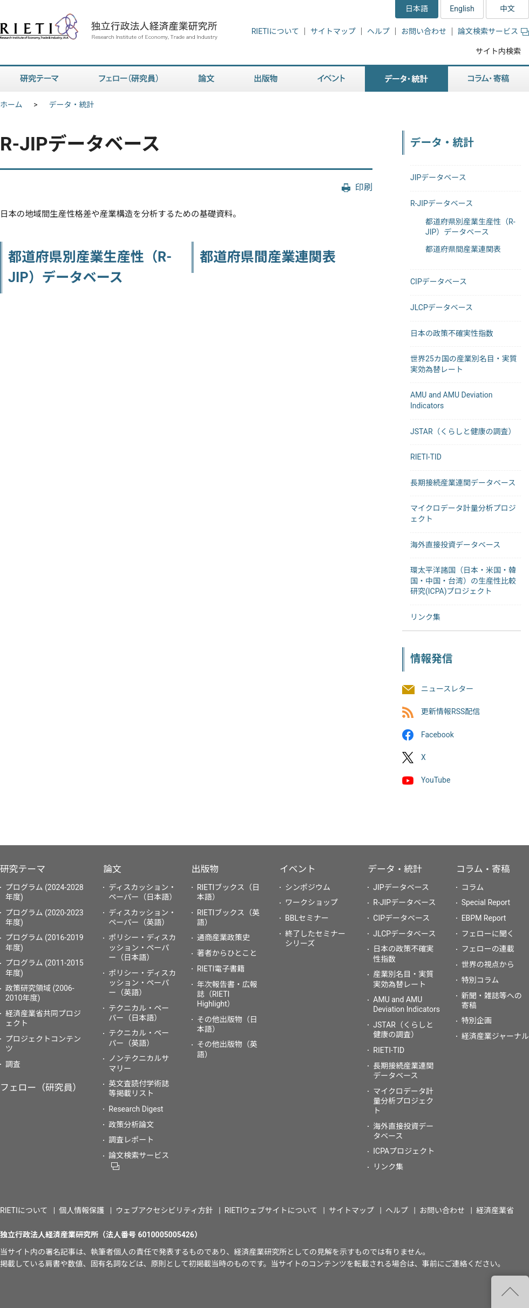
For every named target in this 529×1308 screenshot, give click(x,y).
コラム (473, 887)
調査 (13, 1064)
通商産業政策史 (223, 937)
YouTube (435, 780)
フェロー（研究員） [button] (128, 79)
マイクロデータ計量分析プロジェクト (403, 1101)
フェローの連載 (488, 948)
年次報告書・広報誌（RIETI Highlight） (227, 994)
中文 (507, 8)
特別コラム (480, 980)
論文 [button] (206, 79)
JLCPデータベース (441, 307)
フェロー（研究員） (41, 1087)
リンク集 (425, 617)
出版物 (205, 869)
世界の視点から (488, 964)
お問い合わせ (423, 31)
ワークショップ (311, 902)
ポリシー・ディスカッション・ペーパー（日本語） (142, 947)
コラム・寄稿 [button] (488, 79)
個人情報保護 (81, 1210)
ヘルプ (378, 31)
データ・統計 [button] (406, 79)
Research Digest (135, 1109)
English (462, 8)
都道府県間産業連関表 (268, 257)
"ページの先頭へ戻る (510, 1292)
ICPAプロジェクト (404, 1151)
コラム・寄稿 (483, 869)
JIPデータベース (438, 177)
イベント (298, 869)
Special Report (486, 902)
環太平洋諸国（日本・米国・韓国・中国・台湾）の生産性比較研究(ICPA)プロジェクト (463, 580)
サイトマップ (333, 31)
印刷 (363, 187)
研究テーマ (22, 869)
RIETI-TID (426, 457)
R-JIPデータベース (441, 203)
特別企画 (477, 1020)
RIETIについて (275, 31)
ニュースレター (447, 689)
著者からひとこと (227, 953)
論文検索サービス (493, 31)
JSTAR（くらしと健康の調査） (463, 431)
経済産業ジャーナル (495, 1036)
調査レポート (131, 1139)
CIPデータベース (438, 281)
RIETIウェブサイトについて (271, 1210)
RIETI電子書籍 (221, 968)
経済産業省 (495, 1210)
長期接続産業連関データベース (463, 482)
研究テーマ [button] (39, 79)
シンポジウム (307, 887)
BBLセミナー (307, 918)
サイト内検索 (498, 51)
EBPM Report (484, 918)
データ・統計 (71, 104)
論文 (112, 869)
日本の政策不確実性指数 (451, 333)
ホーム (11, 104)
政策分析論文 (131, 1124)
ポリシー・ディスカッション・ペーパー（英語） (142, 983)
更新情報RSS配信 (450, 712)
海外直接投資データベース (455, 544)
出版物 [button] (265, 79)
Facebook (437, 734)
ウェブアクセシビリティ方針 (164, 1210)
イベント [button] (331, 79)
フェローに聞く (488, 933)
